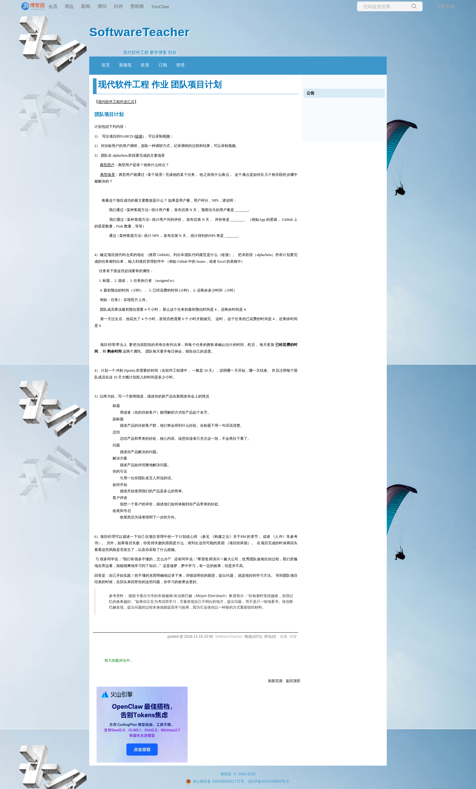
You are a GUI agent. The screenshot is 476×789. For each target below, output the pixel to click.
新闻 (85, 6)
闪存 (118, 6)
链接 (138, 136)
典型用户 (107, 165)
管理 (180, 65)
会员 (52, 6)
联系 (145, 65)
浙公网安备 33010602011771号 (215, 781)
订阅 (162, 65)
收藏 (283, 636)
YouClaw (160, 6)
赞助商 (137, 6)
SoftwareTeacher (139, 32)
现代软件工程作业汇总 (116, 102)
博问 (102, 6)
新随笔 (125, 65)
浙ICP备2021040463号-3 (268, 781)
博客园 (225, 774)
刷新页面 (275, 681)
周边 (69, 6)
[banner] (24, 6)
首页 (105, 65)
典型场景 (107, 174)
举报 (293, 636)
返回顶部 (293, 681)
